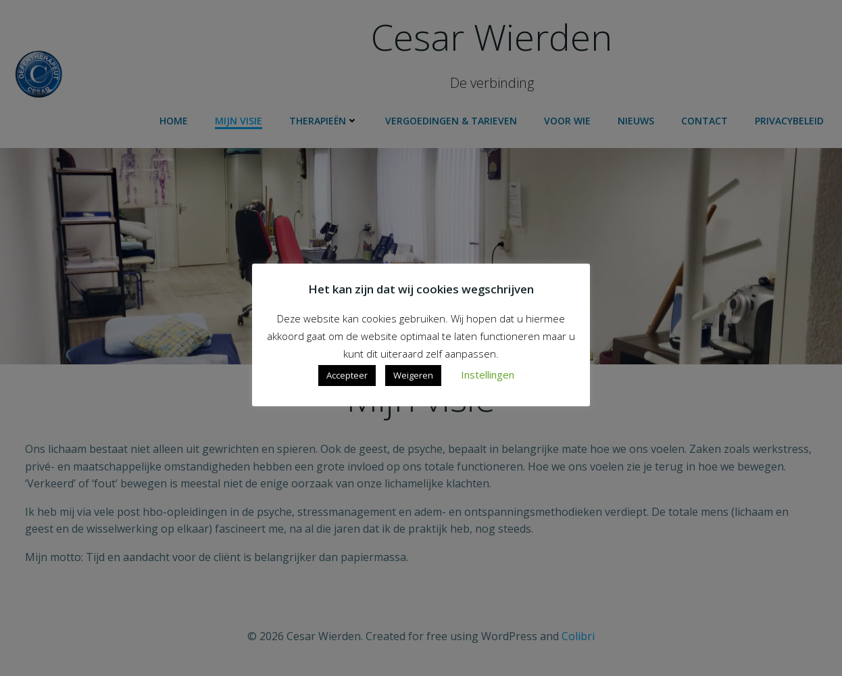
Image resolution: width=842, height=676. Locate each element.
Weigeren (413, 375)
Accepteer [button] (347, 375)
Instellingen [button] (487, 374)
